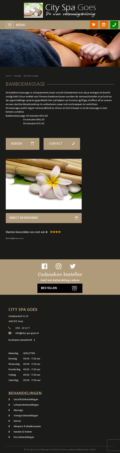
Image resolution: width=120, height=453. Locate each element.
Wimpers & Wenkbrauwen (24, 426)
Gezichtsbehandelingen (23, 399)
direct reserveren (43, 218)
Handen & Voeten (20, 432)
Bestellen (59, 288)
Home (8, 76)
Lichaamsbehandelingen (23, 405)
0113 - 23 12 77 (22, 328)
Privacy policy (68, 449)
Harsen (14, 421)
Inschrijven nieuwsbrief (22, 340)
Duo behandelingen (21, 437)
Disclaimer (55, 449)
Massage (17, 76)
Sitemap (44, 449)
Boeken (22, 143)
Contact (62, 143)
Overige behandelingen (23, 415)
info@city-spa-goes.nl (27, 333)
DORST (92, 449)
